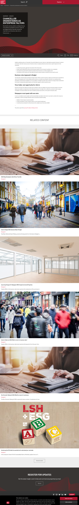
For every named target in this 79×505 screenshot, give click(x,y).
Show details (65, 502)
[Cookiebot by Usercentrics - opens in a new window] (8, 503)
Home (2, 5)
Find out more (7, 33)
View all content (39, 460)
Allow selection (68, 493)
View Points (6, 5)
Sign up (39, 483)
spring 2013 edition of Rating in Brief (30, 107)
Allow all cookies (68, 489)
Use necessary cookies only (69, 497)
